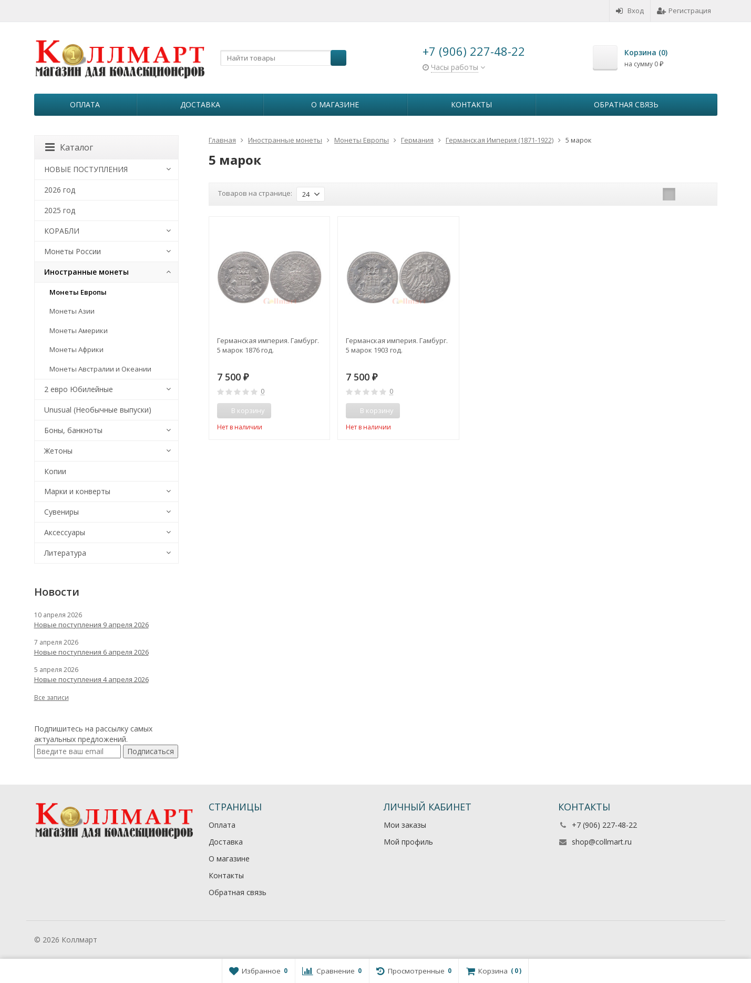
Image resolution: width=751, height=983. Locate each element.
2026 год (59, 190)
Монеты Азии (72, 311)
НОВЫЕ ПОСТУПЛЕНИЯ (86, 169)
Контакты (471, 104)
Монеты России (72, 251)
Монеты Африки (76, 349)
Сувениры (61, 512)
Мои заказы (405, 825)
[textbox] (283, 58)
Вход (630, 10)
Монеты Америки (78, 330)
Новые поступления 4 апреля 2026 (91, 679)
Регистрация (684, 10)
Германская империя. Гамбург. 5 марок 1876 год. (268, 345)
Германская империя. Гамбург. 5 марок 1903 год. (397, 345)
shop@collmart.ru (602, 842)
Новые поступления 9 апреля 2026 (91, 624)
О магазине (335, 104)
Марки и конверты (77, 491)
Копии (55, 471)
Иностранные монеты (86, 272)
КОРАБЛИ (61, 231)
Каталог (69, 147)
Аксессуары (64, 532)
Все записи (51, 697)
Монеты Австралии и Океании (100, 369)
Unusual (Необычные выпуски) (97, 410)
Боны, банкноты (73, 430)
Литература (65, 553)
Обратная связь (626, 104)
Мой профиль (408, 842)
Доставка (200, 104)
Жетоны (58, 451)
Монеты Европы (78, 292)
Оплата (85, 104)
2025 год (59, 210)
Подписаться (150, 751)
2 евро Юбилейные (78, 389)
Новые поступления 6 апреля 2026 (91, 652)
